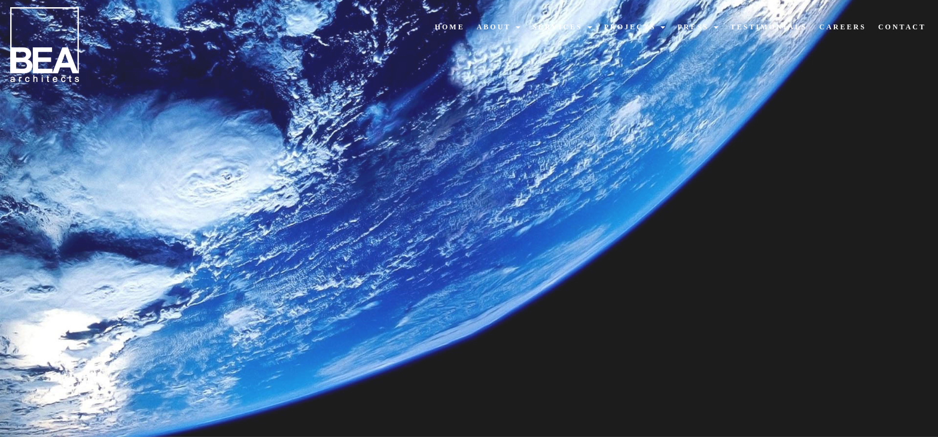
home (450, 27)
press (697, 27)
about (498, 27)
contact (902, 27)
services (562, 27)
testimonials (769, 27)
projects (635, 27)
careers (843, 27)
